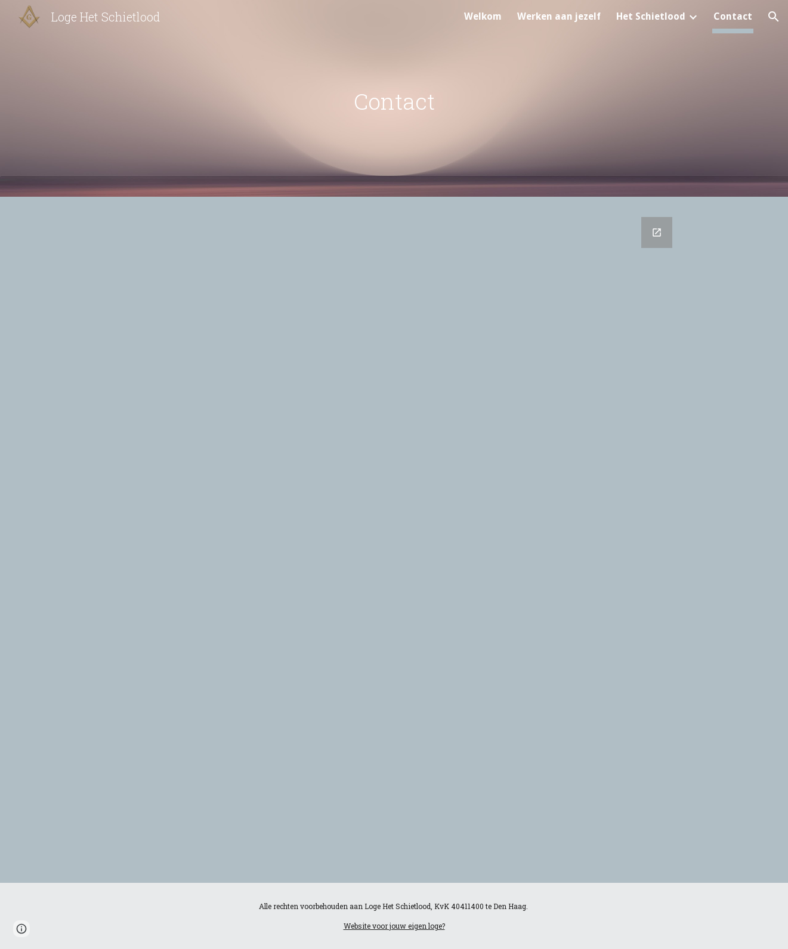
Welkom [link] (483, 16)
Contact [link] (732, 16)
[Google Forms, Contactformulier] (394, 543)
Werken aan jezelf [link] (559, 16)
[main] (393, 101)
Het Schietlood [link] (650, 16)
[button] (773, 16)
